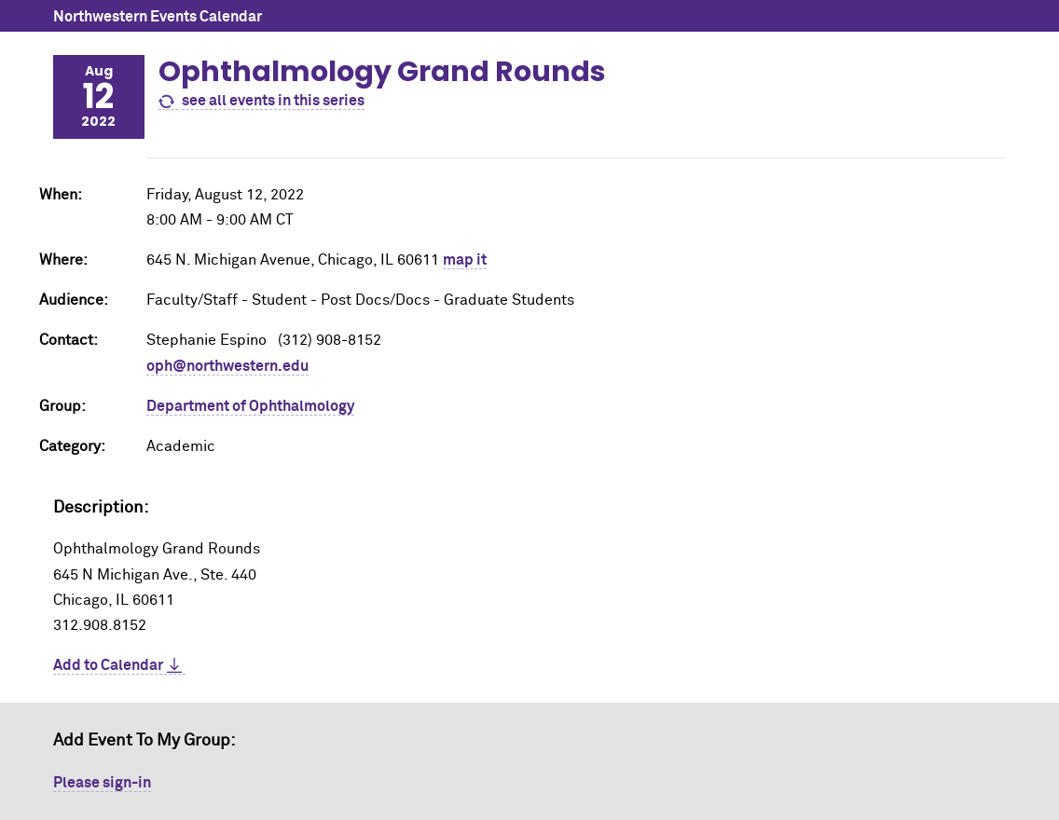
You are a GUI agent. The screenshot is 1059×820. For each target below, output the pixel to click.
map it (465, 260)
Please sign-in (102, 782)
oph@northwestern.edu (227, 366)
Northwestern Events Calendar (157, 16)
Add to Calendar (108, 665)
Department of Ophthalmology (250, 406)
